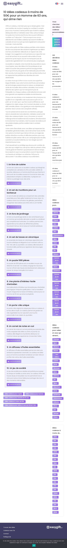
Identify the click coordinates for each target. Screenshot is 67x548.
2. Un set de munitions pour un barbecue (21, 191)
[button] (58, 4)
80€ (55, 472)
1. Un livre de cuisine (16, 164)
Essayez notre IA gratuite (57, 42)
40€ (55, 447)
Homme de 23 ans (56, 258)
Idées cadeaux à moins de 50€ (14, 401)
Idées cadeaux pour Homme (34, 394)
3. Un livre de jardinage (18, 214)
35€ (55, 480)
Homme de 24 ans (56, 308)
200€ (55, 444)
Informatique (58, 392)
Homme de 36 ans (56, 282)
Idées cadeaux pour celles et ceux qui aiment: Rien (20, 404)
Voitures (56, 396)
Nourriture (57, 381)
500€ (55, 487)
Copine (56, 227)
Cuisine (56, 356)
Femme (56, 213)
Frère (55, 216)
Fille (55, 245)
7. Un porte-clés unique (18, 305)
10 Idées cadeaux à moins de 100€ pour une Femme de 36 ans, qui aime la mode (57, 102)
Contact (6, 522)
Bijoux (55, 378)
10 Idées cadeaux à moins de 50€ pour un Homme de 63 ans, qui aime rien (25, 15)
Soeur (55, 241)
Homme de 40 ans (56, 274)
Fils (55, 248)
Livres (55, 385)
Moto (55, 367)
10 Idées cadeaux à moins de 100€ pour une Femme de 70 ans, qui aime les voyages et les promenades (57, 76)
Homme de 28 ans (56, 291)
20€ (55, 440)
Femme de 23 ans (57, 300)
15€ (55, 458)
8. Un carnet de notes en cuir (20, 326)
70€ (55, 476)
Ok (34, 545)
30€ (55, 437)
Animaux (56, 371)
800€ (55, 501)
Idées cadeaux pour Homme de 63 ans (17, 397)
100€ (55, 429)
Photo (55, 399)
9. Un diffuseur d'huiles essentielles (23, 347)
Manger (56, 406)
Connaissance (58, 234)
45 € (55, 498)
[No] (65, 543)
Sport (55, 339)
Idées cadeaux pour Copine (13, 394)
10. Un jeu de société (16, 368)
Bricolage (57, 363)
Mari (55, 223)
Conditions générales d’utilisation (7, 535)
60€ (55, 469)
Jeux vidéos (57, 351)
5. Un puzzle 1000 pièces (18, 260)
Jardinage (57, 389)
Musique (56, 343)
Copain (56, 220)
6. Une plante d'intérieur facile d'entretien (21, 282)
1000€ (56, 483)
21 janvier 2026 (56, 89)
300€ (55, 462)
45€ (55, 494)
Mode (55, 360)
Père (55, 230)
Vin (55, 374)
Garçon (56, 252)
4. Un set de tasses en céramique (23, 237)
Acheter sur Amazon (14, 183)
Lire (55, 403)
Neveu (56, 264)
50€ (55, 433)
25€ (55, 451)
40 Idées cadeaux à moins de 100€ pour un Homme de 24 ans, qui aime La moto (57, 176)
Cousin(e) (57, 268)
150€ (55, 455)
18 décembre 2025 (56, 187)
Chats (56, 410)
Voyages (56, 336)
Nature (56, 347)
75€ (55, 490)
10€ (55, 465)
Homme (56, 209)
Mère (55, 238)
